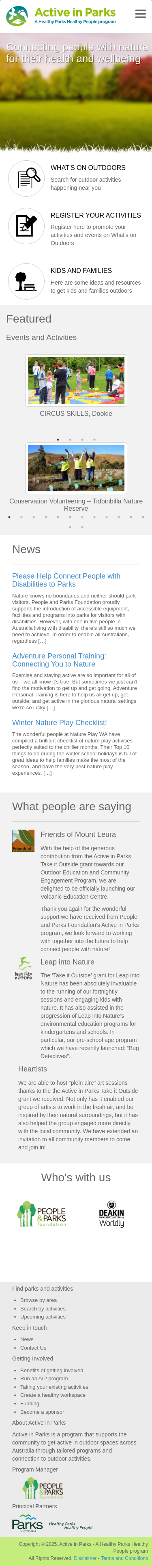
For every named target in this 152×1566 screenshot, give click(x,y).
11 (131, 517)
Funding (29, 1403)
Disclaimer (85, 1558)
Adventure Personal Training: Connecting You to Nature (59, 660)
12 (143, 517)
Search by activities (43, 1309)
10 (119, 517)
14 (82, 527)
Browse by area (38, 1300)
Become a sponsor (42, 1412)
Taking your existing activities (54, 1387)
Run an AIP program (44, 1378)
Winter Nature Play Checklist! (59, 723)
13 (70, 527)
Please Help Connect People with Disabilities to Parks (66, 580)
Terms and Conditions (124, 1558)
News (27, 1339)
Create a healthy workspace (53, 1395)
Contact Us (33, 1348)
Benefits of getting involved (51, 1370)
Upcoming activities (43, 1317)
